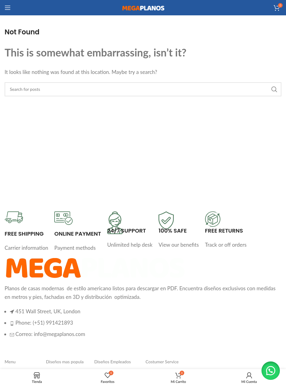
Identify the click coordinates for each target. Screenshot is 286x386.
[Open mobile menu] (8, 8)
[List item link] (143, 326)
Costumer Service (162, 361)
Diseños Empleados (112, 361)
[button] (270, 370)
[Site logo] (143, 7)
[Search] (143, 89)
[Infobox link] (26, 231)
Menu (10, 361)
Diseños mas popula (65, 361)
